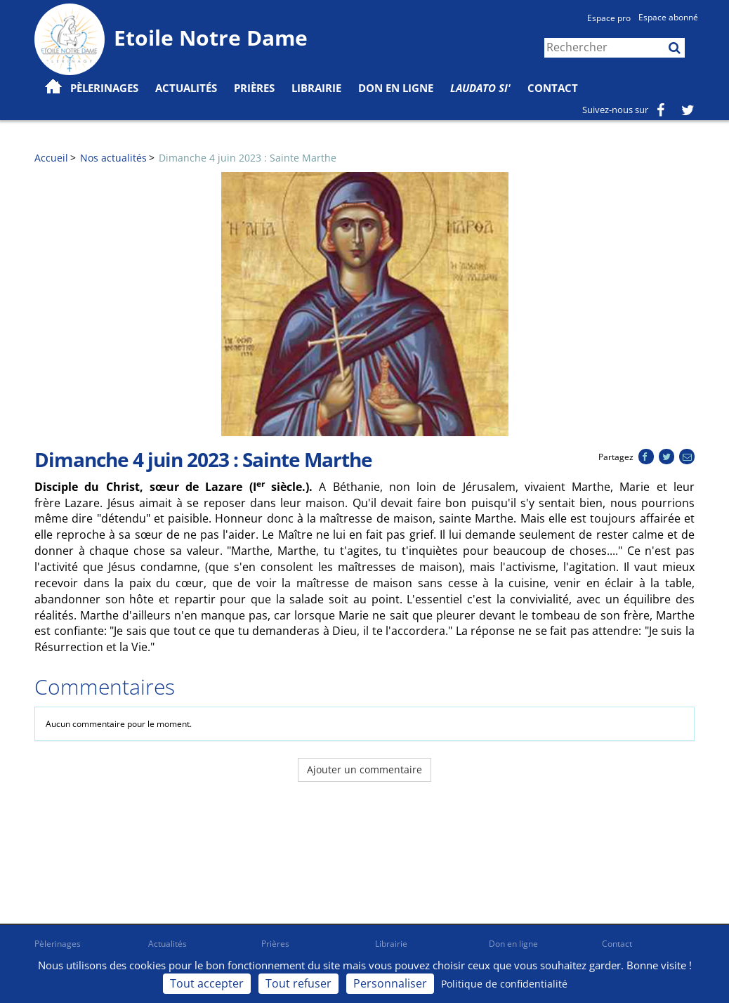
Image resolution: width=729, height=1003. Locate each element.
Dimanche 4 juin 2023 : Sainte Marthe (247, 157)
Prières (254, 88)
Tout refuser (298, 983)
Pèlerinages (57, 944)
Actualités (167, 944)
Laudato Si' (480, 88)
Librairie (316, 88)
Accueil (51, 157)
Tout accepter (207, 983)
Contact (552, 88)
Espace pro (609, 18)
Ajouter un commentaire (364, 769)
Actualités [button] (186, 88)
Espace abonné (668, 17)
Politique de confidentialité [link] (504, 983)
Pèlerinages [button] (104, 88)
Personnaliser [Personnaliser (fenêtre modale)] (390, 983)
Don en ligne (395, 88)
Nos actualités (113, 157)
